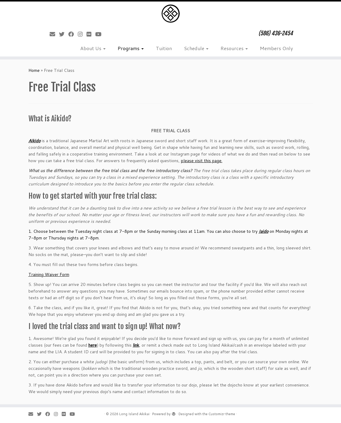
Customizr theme (221, 414)
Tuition (164, 48)
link (136, 345)
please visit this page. (201, 161)
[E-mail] (54, 34)
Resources (234, 48)
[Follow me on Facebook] (73, 34)
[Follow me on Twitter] (63, 34)
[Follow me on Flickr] (91, 34)
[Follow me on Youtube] (100, 34)
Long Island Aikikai (134, 414)
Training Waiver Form (48, 274)
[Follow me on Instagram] (82, 34)
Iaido (263, 231)
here (92, 345)
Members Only (276, 48)
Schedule (196, 48)
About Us (93, 48)
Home (34, 70)
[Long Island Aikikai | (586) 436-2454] (170, 14)
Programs (131, 48)
